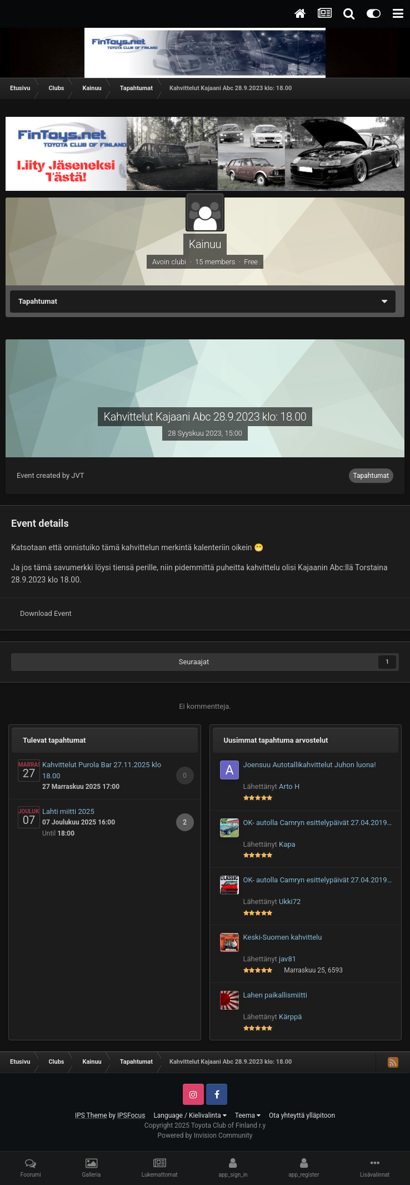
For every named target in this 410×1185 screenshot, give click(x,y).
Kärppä (290, 1017)
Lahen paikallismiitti (275, 995)
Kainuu (205, 244)
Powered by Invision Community (205, 1135)
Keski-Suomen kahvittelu (282, 937)
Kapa (287, 844)
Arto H (289, 786)
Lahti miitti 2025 (68, 811)
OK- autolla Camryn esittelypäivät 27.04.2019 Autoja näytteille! (315, 823)
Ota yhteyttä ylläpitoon (302, 1115)
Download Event (46, 613)
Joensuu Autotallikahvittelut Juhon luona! (309, 765)
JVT (77, 475)
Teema (248, 1115)
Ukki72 (290, 901)
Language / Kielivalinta (189, 1115)
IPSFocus (131, 1115)
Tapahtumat (371, 476)
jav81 (287, 959)
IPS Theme (91, 1115)
